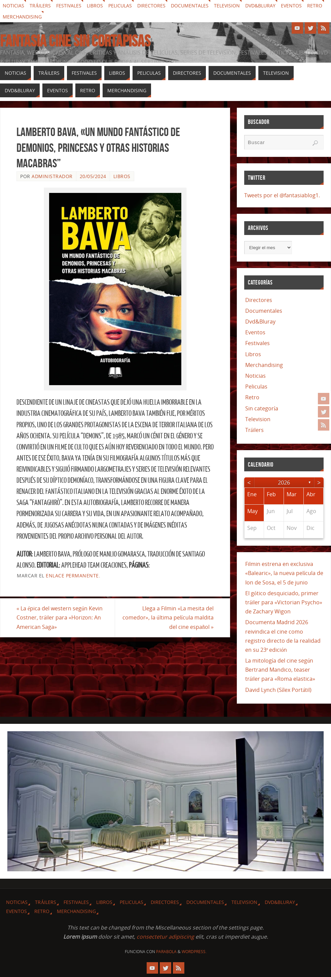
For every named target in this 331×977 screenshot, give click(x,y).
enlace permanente (72, 575)
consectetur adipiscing (165, 936)
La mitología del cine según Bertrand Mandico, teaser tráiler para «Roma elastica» (280, 669)
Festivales (68, 5)
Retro (314, 5)
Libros (95, 5)
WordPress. (194, 951)
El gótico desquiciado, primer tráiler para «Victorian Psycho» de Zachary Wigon (283, 602)
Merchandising (22, 16)
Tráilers (40, 5)
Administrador (52, 176)
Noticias (13, 5)
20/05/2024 (93, 176)
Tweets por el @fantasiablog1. (282, 195)
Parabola (166, 951)
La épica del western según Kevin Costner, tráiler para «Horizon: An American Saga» (59, 617)
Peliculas (120, 5)
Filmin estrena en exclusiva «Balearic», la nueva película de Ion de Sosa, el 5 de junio (284, 573)
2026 (284, 482)
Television (227, 5)
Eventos (291, 5)
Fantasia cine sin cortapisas (75, 41)
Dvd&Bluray (260, 5)
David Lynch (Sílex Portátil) (278, 690)
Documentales (190, 5)
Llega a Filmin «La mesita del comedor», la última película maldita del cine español (168, 617)
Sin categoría (261, 408)
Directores (151, 5)
